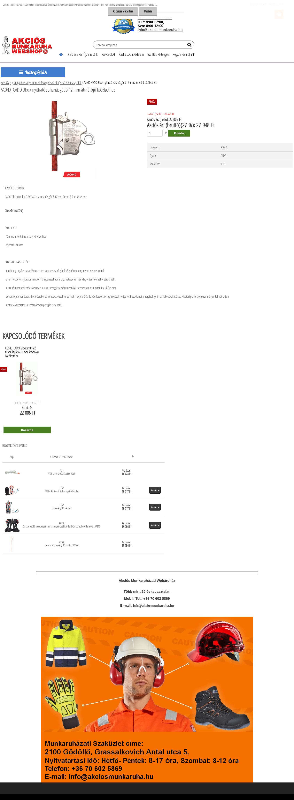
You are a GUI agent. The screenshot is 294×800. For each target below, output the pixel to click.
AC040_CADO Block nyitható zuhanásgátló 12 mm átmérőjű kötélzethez (22, 351)
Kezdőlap (6, 82)
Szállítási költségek (158, 54)
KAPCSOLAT (108, 54)
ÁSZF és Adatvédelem (131, 54)
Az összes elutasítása (123, 11)
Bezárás (148, 11)
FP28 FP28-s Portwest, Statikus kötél (61, 472)
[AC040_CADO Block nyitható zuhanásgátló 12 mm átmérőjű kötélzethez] (68, 100)
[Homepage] (58, 53)
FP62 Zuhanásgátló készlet (61, 506)
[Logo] (29, 45)
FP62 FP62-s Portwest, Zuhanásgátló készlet (62, 489)
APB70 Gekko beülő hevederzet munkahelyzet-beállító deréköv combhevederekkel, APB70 (61, 524)
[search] (189, 45)
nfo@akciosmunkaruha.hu (154, 606)
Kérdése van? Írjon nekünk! (83, 54)
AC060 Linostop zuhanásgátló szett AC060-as (62, 543)
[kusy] (155, 133)
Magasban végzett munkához (29, 82)
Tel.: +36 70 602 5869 (152, 599)
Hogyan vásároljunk (183, 54)
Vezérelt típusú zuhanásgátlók (64, 82)
